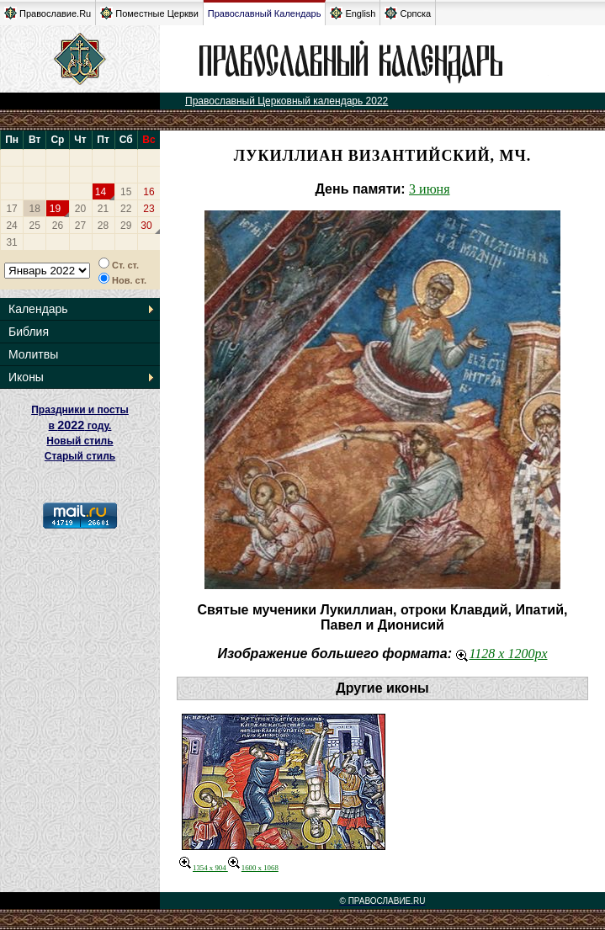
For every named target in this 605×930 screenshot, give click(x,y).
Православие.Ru (47, 13)
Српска (408, 13)
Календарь (38, 309)
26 (57, 225)
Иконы (26, 377)
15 (125, 192)
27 (80, 225)
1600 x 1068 (253, 868)
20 (80, 209)
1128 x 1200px (502, 653)
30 (146, 225)
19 (55, 209)
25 (34, 225)
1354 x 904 (203, 868)
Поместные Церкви (149, 13)
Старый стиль (80, 456)
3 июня (429, 189)
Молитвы (33, 354)
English (352, 13)
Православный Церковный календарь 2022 (286, 101)
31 (11, 242)
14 (100, 192)
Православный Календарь (264, 13)
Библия (28, 331)
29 (125, 225)
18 (34, 209)
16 (148, 192)
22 (125, 209)
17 (11, 209)
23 (148, 209)
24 (11, 225)
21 (103, 209)
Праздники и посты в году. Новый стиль (80, 425)
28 (103, 225)
